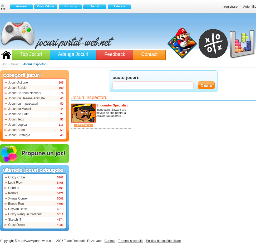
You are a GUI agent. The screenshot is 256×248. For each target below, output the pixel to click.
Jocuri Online (6, 55)
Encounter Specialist (112, 105)
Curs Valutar (46, 6)
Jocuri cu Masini (19, 109)
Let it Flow (15, 182)
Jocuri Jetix (16, 119)
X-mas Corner (18, 198)
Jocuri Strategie (19, 135)
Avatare (21, 6)
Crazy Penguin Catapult (25, 214)
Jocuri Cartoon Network (24, 93)
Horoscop (70, 6)
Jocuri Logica (17, 125)
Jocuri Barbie (17, 88)
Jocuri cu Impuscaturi (23, 103)
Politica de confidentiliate (163, 241)
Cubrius (13, 188)
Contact (149, 54)
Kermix (13, 193)
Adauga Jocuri (73, 54)
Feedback (114, 54)
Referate (119, 6)
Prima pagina (2, 6)
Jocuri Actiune (18, 82)
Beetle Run (16, 204)
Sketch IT (15, 219)
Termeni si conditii (130, 241)
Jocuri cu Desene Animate (26, 98)
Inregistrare (230, 6)
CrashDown (16, 225)
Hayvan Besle (18, 209)
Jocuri (94, 6)
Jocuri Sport (16, 130)
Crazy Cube (16, 177)
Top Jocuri (31, 54)
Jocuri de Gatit (18, 114)
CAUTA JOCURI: (125, 78)
